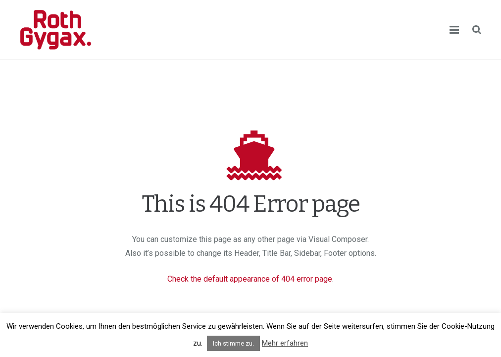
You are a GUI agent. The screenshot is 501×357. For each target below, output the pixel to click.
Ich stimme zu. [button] (233, 343)
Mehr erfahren (285, 343)
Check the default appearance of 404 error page (249, 279)
